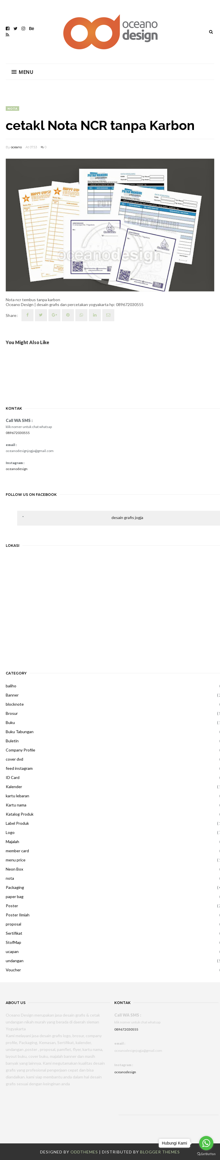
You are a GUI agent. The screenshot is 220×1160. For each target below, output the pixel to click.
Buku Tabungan (20, 731)
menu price (15, 859)
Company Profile (20, 749)
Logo (10, 832)
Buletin (12, 740)
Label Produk (17, 823)
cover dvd (14, 759)
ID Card (12, 777)
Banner (12, 695)
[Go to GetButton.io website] (206, 1154)
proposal (13, 924)
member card (17, 850)
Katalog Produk (20, 814)
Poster (12, 905)
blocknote (15, 704)
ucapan (12, 951)
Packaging (15, 887)
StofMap (13, 942)
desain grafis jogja (127, 517)
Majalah (12, 841)
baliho (11, 685)
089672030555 (18, 433)
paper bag (14, 896)
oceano (16, 147)
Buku (10, 722)
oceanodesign (17, 469)
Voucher (13, 969)
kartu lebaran (17, 795)
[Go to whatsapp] (206, 1143)
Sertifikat (14, 933)
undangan (14, 960)
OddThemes (84, 1151)
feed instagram (19, 768)
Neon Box (14, 869)
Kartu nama (16, 804)
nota (12, 108)
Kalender (14, 786)
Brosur (12, 713)
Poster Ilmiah (18, 914)
